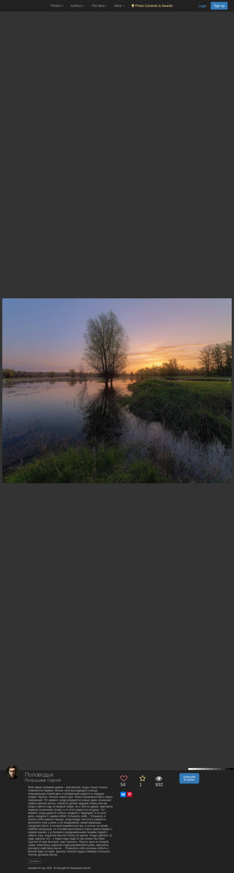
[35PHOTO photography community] (25, 6)
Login (202, 6)
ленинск (34, 861)
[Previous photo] (4, 381)
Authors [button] (78, 5)
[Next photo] (229, 381)
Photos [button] (57, 5)
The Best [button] (99, 5)
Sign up (219, 5)
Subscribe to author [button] (189, 778)
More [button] (119, 5)
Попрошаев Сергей (43, 780)
